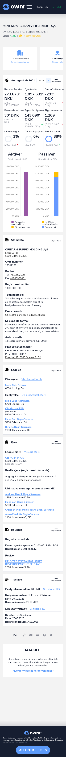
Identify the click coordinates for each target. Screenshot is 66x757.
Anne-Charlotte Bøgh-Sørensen (22, 514)
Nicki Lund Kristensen (17, 400)
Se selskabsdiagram (20, 62)
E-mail (30, 635)
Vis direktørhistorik (32, 379)
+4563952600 (17, 275)
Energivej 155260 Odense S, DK (16, 254)
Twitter (51, 635)
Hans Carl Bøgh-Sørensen (19, 419)
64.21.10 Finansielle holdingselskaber (25, 315)
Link (24, 635)
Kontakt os (23, 480)
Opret (57, 7)
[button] (29, 7)
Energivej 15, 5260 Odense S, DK (23, 357)
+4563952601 (18, 278)
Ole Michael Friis (14, 408)
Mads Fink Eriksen (15, 385)
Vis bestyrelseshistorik (34, 395)
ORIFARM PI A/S (14, 457)
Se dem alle (57, 62)
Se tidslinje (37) (51, 589)
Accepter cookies (33, 750)
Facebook (44, 635)
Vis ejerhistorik (32, 452)
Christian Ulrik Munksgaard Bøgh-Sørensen (29, 509)
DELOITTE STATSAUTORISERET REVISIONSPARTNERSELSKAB (23, 563)
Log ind (42, 7)
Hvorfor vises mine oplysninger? (33, 671)
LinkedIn (37, 635)
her (25, 742)
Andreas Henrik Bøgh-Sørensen (22, 494)
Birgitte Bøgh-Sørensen (18, 427)
